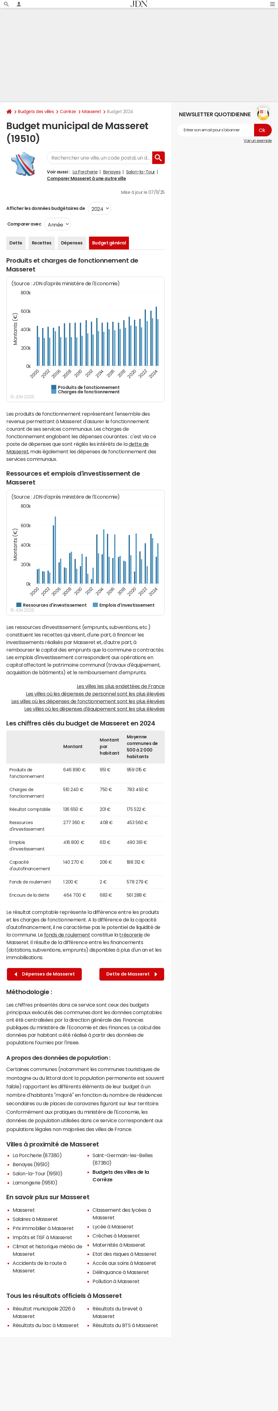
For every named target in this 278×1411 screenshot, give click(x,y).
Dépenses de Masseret (44, 974)
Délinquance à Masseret (120, 1272)
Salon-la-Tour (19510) (38, 1173)
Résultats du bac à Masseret (46, 1325)
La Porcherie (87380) (37, 1155)
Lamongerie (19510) (35, 1182)
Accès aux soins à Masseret (124, 1263)
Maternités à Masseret (118, 1244)
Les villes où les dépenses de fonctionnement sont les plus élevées (88, 701)
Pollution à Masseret (115, 1281)
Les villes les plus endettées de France (121, 686)
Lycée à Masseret (112, 1226)
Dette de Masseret (131, 974)
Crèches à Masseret (116, 1235)
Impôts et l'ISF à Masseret (42, 1237)
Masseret (91, 111)
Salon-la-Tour (140, 172)
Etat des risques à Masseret (124, 1253)
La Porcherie (85, 172)
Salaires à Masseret (35, 1219)
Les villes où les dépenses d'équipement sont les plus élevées (94, 708)
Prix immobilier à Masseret (43, 1228)
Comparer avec (23, 224)
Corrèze (68, 111)
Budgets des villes (36, 111)
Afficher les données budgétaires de (45, 208)
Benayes (112, 172)
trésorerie (130, 934)
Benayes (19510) (31, 1164)
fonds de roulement (67, 934)
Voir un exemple (258, 141)
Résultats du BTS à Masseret (125, 1325)
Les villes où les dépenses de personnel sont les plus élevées (95, 693)
